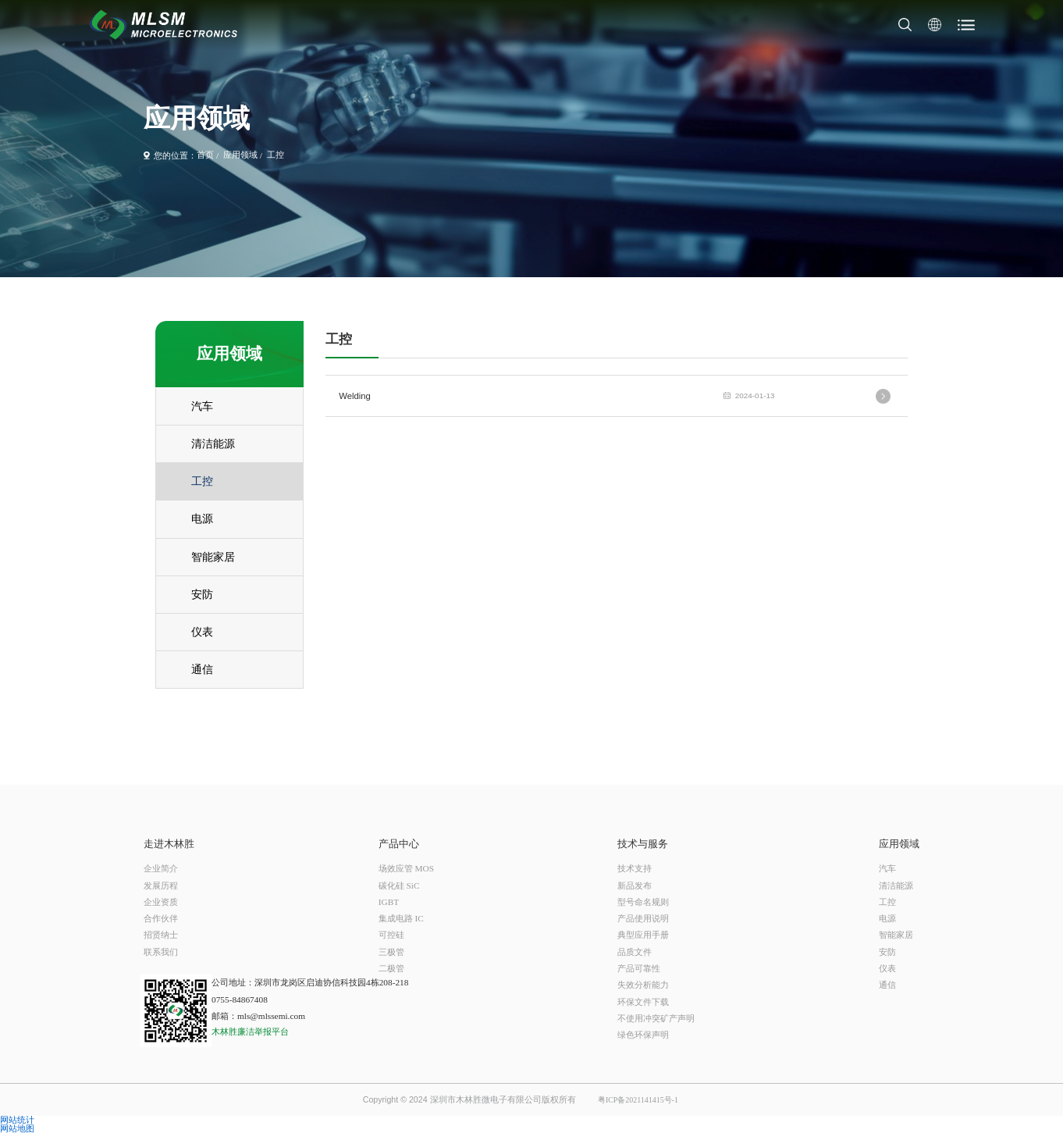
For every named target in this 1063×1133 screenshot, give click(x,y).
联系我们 (161, 952)
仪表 (887, 968)
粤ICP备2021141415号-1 (638, 1100)
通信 (887, 984)
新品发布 (634, 885)
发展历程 (161, 885)
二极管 (391, 968)
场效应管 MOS (406, 868)
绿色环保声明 (643, 1034)
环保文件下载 (643, 1002)
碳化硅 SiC (399, 885)
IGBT (389, 902)
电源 (887, 918)
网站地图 (17, 1128)
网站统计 (17, 1120)
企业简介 (161, 868)
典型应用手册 (643, 934)
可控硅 (391, 934)
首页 (205, 155)
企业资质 (161, 902)
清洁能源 (896, 885)
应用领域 (240, 155)
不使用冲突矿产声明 (656, 1018)
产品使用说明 (643, 918)
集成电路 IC (401, 918)
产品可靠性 (638, 968)
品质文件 (634, 952)
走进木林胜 (169, 844)
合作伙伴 (161, 918)
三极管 (391, 952)
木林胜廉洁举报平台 (250, 1032)
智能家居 (896, 934)
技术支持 (634, 868)
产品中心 (399, 844)
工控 (275, 155)
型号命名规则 (643, 902)
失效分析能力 (643, 984)
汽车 (887, 868)
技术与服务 (642, 844)
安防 (887, 952)
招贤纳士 (161, 934)
